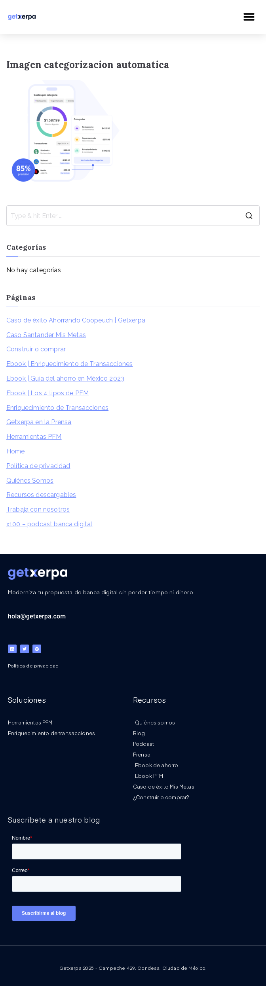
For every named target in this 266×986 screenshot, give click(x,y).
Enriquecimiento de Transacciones (57, 407)
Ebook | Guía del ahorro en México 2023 (65, 378)
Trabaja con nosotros (38, 509)
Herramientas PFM (34, 436)
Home (15, 451)
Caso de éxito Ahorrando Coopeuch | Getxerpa (75, 320)
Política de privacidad (38, 466)
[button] (249, 17)
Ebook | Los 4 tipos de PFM (47, 393)
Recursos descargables (41, 495)
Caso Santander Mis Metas (46, 335)
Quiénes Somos (29, 480)
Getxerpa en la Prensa (38, 422)
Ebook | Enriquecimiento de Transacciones (69, 364)
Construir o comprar (36, 349)
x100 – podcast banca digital (49, 524)
